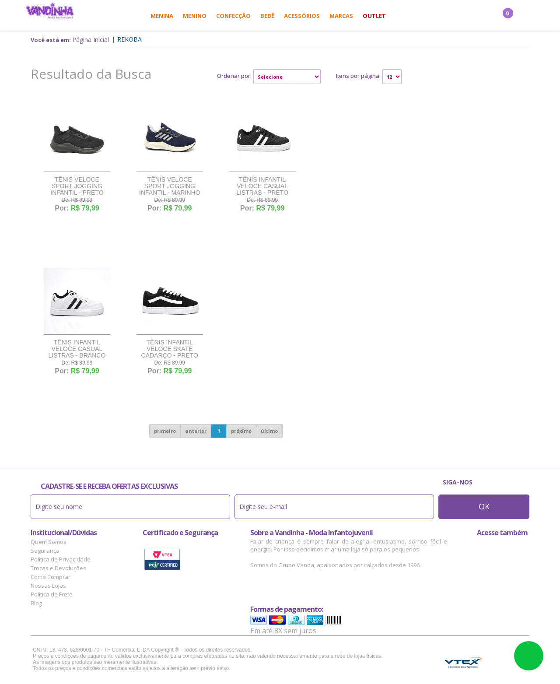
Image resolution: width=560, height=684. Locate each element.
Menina (161, 16)
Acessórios (302, 16)
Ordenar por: (234, 76)
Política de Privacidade (61, 559)
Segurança (45, 550)
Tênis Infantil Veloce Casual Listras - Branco (77, 349)
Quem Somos (48, 542)
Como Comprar (50, 577)
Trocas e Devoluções (58, 568)
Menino (194, 16)
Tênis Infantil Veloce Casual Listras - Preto (262, 186)
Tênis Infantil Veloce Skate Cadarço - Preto (169, 349)
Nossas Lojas (48, 585)
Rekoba (129, 39)
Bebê (267, 16)
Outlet (374, 16)
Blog (36, 603)
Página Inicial (90, 39)
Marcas (341, 16)
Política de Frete (52, 594)
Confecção (233, 16)
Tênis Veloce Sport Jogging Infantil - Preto (76, 186)
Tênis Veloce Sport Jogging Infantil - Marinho (169, 186)
